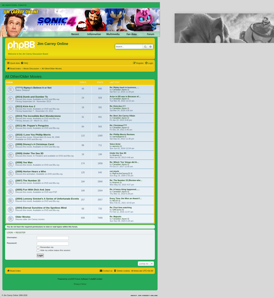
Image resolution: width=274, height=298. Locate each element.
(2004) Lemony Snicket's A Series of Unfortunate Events (47, 198)
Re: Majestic (115, 216)
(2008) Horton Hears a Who (30, 171)
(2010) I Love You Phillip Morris (33, 134)
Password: (12, 243)
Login (10, 232)
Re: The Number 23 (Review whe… (126, 180)
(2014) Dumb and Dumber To (31, 96)
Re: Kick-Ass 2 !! (117, 106)
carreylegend (118, 136)
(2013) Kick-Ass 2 (25, 106)
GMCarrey (117, 210)
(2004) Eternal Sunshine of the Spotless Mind (41, 207)
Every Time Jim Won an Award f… (126, 198)
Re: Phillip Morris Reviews (122, 134)
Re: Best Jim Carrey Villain (122, 116)
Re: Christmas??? (118, 125)
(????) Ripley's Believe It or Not (33, 87)
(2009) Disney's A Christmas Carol (34, 144)
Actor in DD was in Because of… (125, 96)
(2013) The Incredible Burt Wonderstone (38, 116)
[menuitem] (24, 63)
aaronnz (116, 146)
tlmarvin (116, 155)
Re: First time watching (121, 207)
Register (20, 232)
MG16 (115, 201)
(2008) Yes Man (23, 162)
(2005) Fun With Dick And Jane (32, 189)
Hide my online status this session (53, 250)
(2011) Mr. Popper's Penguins (32, 125)
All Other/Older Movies (23, 77)
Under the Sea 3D (118, 153)
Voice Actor (115, 144)
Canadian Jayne (119, 90)
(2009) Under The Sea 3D (29, 153)
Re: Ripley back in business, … (124, 87)
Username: (12, 237)
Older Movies (22, 216)
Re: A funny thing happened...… (125, 189)
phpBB (70, 279)
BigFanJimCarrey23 (121, 173)
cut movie (114, 171)
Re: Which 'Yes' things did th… (124, 162)
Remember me (45, 247)
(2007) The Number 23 (27, 180)
